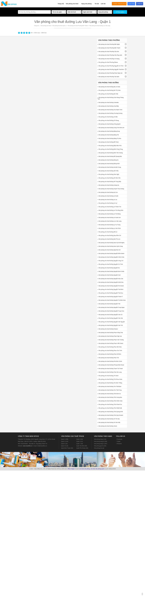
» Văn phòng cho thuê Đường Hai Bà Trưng (109, 167)
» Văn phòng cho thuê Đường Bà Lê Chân (109, 86)
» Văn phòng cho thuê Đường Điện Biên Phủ (110, 145)
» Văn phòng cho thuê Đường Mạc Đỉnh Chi (109, 235)
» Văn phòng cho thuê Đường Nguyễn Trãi (109, 303)
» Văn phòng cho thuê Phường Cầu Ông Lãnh (110, 55)
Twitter (118, 441)
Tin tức (97, 3)
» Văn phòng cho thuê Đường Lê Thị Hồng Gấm (110, 210)
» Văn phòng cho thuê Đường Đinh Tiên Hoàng (110, 152)
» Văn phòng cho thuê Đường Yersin (107, 426)
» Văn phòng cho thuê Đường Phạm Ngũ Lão (110, 336)
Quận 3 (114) (64, 441)
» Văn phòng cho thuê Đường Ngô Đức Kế (109, 250)
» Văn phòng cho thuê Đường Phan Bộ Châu (110, 347)
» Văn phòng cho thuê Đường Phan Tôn (108, 357)
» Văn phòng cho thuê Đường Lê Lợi (107, 203)
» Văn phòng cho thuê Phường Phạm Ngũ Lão (110, 73)
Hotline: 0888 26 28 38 (119, 3)
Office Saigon (71, 468)
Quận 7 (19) (79, 443)
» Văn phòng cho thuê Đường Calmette (108, 102)
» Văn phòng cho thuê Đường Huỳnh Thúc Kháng (111, 188)
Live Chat (131, 3)
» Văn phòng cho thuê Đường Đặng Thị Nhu (109, 138)
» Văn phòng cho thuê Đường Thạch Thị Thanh (110, 368)
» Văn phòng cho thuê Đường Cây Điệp (108, 106)
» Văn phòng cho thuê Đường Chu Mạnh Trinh (110, 109)
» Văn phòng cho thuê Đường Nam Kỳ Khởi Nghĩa (111, 242)
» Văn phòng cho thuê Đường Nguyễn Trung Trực (111, 311)
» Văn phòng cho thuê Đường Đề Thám (108, 142)
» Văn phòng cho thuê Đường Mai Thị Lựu (109, 239)
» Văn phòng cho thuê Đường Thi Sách (108, 375)
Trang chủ (61, 3)
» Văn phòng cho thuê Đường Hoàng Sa (108, 185)
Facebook (119, 439)
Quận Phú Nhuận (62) (82, 448)
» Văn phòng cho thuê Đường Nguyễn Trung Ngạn (111, 307)
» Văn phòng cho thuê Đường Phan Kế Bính (109, 354)
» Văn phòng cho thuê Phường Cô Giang (108, 58)
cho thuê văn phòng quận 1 (98, 468)
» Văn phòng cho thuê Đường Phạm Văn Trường (111, 339)
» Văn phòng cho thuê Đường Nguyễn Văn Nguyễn (111, 321)
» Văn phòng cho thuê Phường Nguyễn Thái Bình (111, 69)
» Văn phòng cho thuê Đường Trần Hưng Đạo (110, 397)
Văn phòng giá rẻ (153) (100, 446)
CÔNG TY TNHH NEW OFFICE (28, 436)
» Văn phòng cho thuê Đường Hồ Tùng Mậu (109, 181)
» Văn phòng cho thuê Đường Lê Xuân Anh (109, 217)
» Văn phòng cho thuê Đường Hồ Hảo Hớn (109, 178)
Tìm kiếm (120, 12)
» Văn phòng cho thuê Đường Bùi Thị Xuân (109, 90)
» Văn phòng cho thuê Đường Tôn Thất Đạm (109, 386)
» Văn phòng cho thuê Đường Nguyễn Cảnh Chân (111, 257)
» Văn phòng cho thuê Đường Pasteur (108, 329)
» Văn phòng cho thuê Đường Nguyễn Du (109, 268)
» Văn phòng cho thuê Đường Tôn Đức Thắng (110, 383)
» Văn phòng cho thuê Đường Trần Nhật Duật (110, 408)
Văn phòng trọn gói (99, 448)
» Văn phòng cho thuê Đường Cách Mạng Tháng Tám (111, 98)
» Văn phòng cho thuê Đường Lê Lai (107, 199)
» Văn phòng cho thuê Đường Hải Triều (108, 170)
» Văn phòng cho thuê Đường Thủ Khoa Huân (110, 379)
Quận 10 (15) (64, 446)
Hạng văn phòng (87, 2)
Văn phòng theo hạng (103, 436)
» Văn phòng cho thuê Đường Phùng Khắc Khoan (111, 365)
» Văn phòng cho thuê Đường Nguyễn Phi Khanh (111, 285)
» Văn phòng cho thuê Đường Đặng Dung (109, 131)
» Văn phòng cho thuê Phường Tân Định (108, 76)
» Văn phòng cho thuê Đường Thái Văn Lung (110, 372)
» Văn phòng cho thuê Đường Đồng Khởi (109, 163)
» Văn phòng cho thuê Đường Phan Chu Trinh (110, 350)
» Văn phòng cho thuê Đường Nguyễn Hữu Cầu (110, 278)
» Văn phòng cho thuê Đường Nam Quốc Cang (110, 246)
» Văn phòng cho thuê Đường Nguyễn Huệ (109, 275)
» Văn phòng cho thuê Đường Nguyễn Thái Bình (110, 289)
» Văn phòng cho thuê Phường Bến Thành (109, 48)
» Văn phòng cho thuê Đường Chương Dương (110, 113)
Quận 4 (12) (79, 441)
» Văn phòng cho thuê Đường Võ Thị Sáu (109, 419)
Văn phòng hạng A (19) (100, 439)
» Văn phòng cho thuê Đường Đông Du (108, 160)
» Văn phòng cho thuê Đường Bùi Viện (108, 94)
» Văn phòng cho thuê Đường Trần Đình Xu (109, 393)
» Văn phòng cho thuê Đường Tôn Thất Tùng (110, 390)
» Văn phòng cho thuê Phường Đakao (108, 62)
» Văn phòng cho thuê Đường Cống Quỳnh (109, 124)
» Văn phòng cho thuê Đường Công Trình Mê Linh (111, 127)
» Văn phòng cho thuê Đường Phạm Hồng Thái (110, 332)
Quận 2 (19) (79, 439)
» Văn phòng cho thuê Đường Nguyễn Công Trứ (110, 260)
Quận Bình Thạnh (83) (67, 448)
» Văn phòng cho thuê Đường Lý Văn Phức (109, 228)
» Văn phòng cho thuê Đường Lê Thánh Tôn (109, 206)
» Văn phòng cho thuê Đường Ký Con (108, 192)
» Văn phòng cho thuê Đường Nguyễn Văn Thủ (110, 325)
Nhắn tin (139, 3)
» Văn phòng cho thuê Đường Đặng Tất (108, 135)
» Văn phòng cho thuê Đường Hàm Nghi (108, 174)
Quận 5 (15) (64, 443)
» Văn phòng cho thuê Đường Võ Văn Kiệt (109, 422)
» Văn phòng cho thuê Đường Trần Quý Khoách (110, 415)
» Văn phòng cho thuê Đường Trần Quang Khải (110, 411)
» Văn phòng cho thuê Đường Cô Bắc (108, 117)
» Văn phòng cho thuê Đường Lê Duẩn (108, 196)
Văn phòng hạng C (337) (100, 443)
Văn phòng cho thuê (73, 2)
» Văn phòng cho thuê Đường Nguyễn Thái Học (110, 293)
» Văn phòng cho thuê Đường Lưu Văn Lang (109, 221)
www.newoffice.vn (27, 446)
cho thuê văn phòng (84, 468)
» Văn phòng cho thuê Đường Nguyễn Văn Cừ (110, 314)
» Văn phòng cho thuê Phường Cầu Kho (108, 51)
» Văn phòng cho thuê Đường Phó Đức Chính (110, 361)
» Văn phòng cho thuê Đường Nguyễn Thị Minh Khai (112, 300)
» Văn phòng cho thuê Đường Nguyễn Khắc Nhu (110, 282)
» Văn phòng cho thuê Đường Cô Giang (108, 120)
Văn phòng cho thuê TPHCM (72, 436)
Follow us (120, 436)
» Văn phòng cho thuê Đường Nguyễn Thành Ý (110, 296)
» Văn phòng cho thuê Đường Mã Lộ (107, 232)
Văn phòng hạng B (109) (100, 441)
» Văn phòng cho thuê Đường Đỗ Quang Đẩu (110, 156)
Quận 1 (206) (64, 439)
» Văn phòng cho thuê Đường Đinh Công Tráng (110, 149)
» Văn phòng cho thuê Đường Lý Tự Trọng (109, 224)
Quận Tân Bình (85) (81, 446)
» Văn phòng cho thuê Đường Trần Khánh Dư (110, 404)
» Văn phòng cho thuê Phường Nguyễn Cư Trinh (111, 66)
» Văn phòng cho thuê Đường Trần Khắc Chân (110, 401)
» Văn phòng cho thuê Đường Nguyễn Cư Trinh (110, 264)
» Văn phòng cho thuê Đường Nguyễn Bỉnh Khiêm (111, 253)
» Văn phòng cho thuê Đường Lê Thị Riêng (109, 214)
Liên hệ (103, 3)
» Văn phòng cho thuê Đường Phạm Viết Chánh (110, 343)
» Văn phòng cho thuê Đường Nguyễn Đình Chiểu (111, 271)
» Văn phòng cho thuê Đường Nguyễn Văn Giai (110, 318)
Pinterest (119, 443)
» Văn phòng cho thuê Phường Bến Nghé (109, 44)
